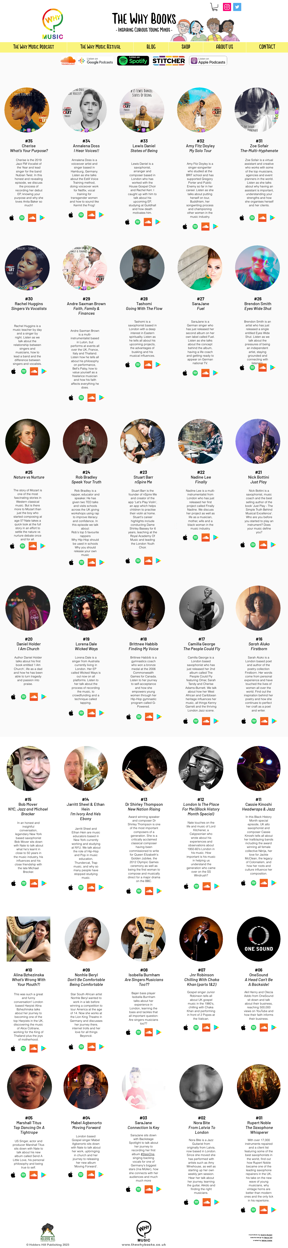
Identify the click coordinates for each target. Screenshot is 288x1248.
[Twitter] (237, 7)
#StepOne (147, 1154)
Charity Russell (266, 1235)
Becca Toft (268, 1237)
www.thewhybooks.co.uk (144, 1244)
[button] (215, 7)
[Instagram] (227, 7)
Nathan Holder (267, 1240)
